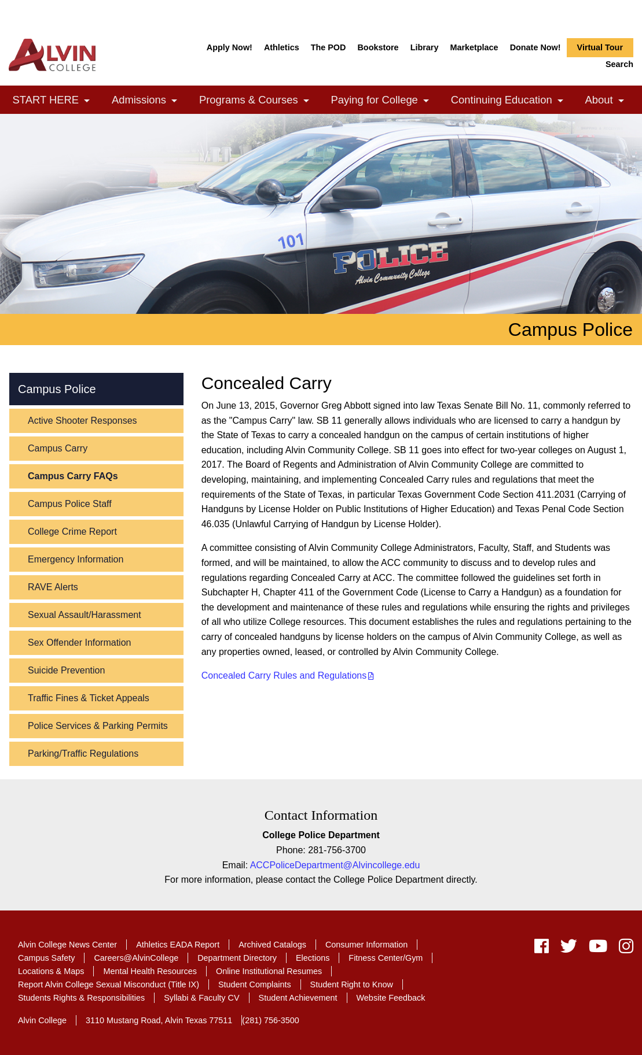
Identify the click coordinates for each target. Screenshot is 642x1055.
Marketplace (474, 47)
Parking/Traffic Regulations (83, 753)
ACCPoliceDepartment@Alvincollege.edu (335, 865)
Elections (312, 958)
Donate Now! (535, 47)
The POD (328, 47)
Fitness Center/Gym (385, 958)
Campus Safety (46, 958)
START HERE (56, 100)
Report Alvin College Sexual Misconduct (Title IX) (108, 984)
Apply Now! (229, 47)
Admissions (149, 100)
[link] (87, 100)
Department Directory (237, 958)
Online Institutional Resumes (269, 971)
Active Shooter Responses (82, 420)
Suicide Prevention (66, 670)
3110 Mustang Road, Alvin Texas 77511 (159, 1020)
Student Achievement (298, 997)
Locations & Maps (51, 971)
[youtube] (598, 949)
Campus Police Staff (70, 504)
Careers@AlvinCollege (136, 958)
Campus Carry (57, 448)
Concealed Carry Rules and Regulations (284, 675)
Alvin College (42, 1020)
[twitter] (569, 949)
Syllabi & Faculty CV (201, 997)
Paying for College (385, 100)
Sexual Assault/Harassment (84, 615)
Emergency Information (75, 559)
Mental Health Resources (150, 971)
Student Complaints (254, 984)
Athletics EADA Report (177, 944)
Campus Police (57, 389)
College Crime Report (72, 531)
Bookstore (377, 47)
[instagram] (623, 949)
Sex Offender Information (79, 642)
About (609, 100)
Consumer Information (366, 944)
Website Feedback (391, 997)
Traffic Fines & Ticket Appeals (88, 698)
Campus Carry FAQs (73, 476)
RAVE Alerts (53, 587)
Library (424, 47)
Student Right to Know (351, 984)
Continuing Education (512, 100)
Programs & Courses (258, 100)
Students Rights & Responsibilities (81, 997)
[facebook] (542, 949)
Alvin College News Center (67, 944)
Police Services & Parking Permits (98, 726)
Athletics (281, 47)
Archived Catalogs (272, 944)
